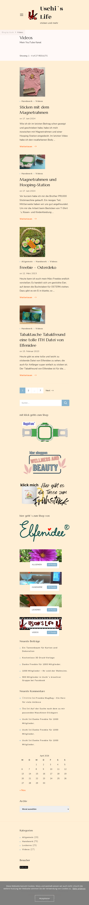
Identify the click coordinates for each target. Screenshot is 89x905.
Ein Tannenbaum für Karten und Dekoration (39, 649)
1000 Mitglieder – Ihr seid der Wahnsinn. (44, 671)
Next (48, 390)
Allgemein (27, 262)
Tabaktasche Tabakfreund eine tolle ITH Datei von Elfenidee (42, 340)
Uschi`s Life (51, 12)
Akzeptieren (44, 898)
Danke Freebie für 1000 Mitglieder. (41, 664)
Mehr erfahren (79, 888)
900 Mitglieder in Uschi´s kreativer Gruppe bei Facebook (41, 679)
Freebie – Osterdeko (38, 267)
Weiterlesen (26, 146)
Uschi (25, 719)
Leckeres (27, 845)
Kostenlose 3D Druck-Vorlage (38, 657)
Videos (39, 101)
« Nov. (23, 790)
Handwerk (27, 101)
